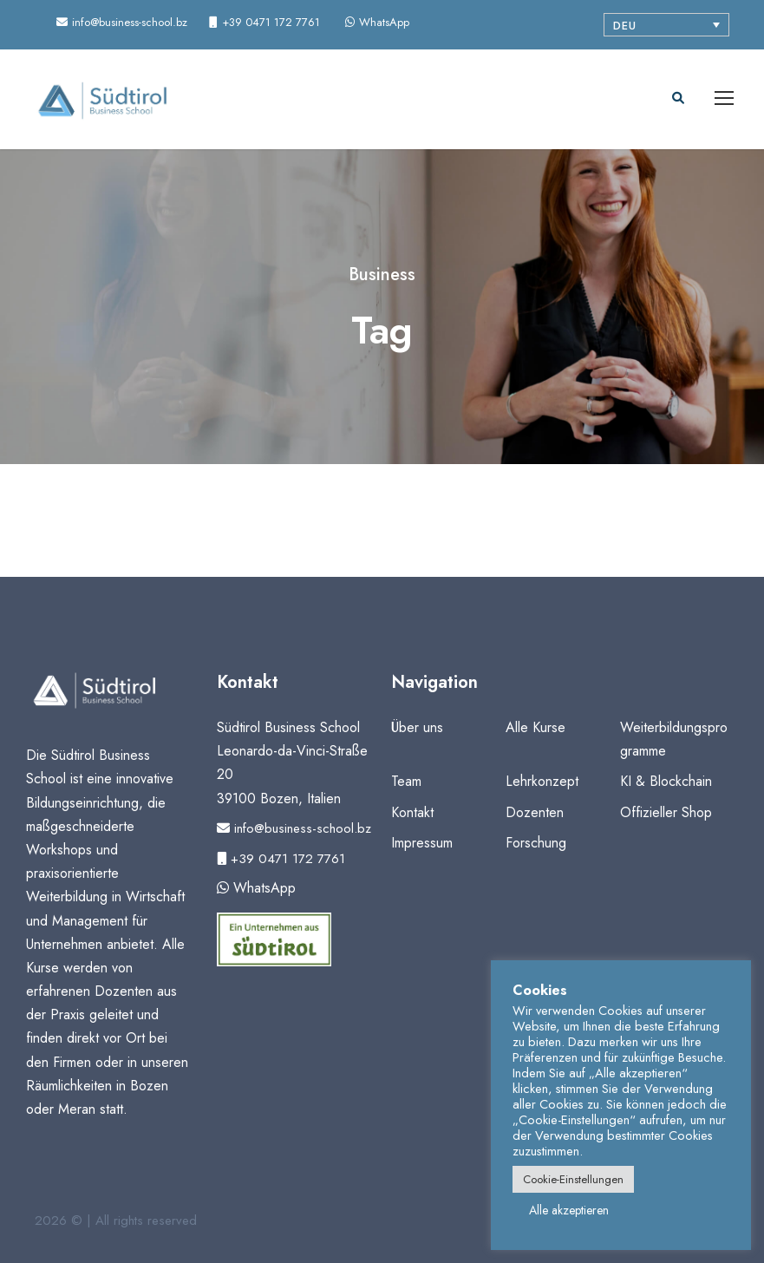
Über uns (417, 727)
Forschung (536, 843)
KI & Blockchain (666, 781)
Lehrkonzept (542, 781)
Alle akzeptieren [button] (569, 1210)
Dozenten (535, 812)
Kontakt (412, 812)
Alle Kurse (535, 727)
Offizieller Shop (666, 812)
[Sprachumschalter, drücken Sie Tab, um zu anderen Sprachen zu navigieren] (666, 24)
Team (406, 781)
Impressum (422, 843)
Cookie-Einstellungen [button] (573, 1179)
